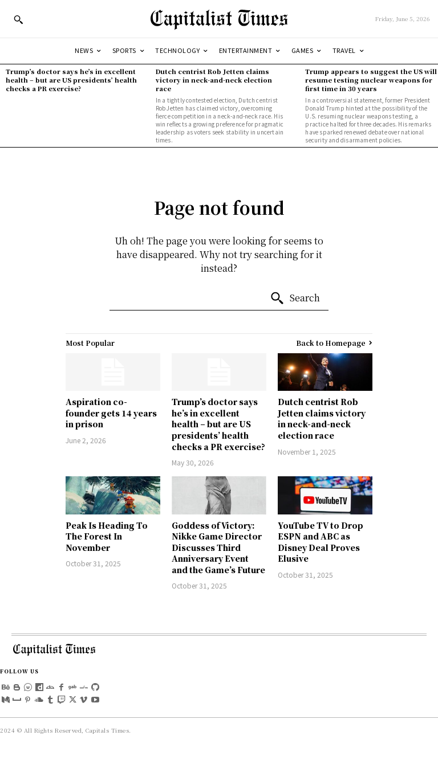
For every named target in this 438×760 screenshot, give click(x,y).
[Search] (294, 298)
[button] (18, 19)
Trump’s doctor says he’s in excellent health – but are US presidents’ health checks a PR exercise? (71, 80)
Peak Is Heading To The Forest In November (107, 536)
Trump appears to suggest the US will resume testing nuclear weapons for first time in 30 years (371, 80)
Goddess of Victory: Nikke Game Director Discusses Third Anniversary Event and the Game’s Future (218, 547)
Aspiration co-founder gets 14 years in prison (111, 413)
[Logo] (219, 19)
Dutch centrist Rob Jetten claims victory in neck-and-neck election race (214, 80)
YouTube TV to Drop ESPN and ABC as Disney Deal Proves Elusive (320, 542)
